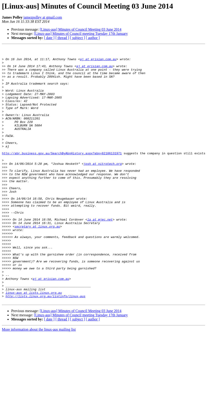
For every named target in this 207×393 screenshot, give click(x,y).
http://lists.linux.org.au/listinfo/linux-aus (45, 346)
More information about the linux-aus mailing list (39, 380)
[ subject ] (77, 38)
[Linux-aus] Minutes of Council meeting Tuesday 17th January (81, 34)
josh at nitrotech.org (103, 187)
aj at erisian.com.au (98, 62)
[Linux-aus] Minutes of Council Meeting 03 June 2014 (81, 29)
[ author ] (93, 38)
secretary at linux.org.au (37, 263)
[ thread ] (62, 38)
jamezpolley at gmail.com (42, 17)
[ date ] (49, 38)
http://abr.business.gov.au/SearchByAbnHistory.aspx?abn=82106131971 (62, 175)
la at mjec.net (100, 254)
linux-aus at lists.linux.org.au (34, 342)
